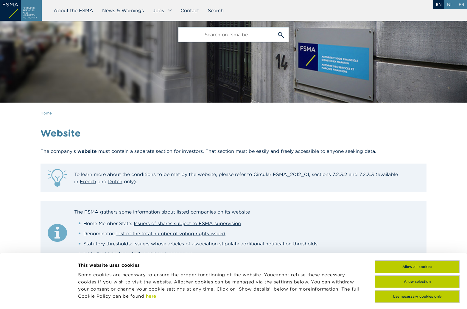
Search (216, 10)
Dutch (115, 181)
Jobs (162, 10)
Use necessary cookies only (417, 257)
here (151, 257)
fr (461, 4)
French (88, 181)
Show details (93, 297)
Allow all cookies (417, 228)
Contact (189, 10)
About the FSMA (73, 10)
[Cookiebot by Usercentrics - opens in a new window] (39, 297)
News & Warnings (123, 10)
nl (450, 4)
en (439, 4)
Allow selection (417, 243)
